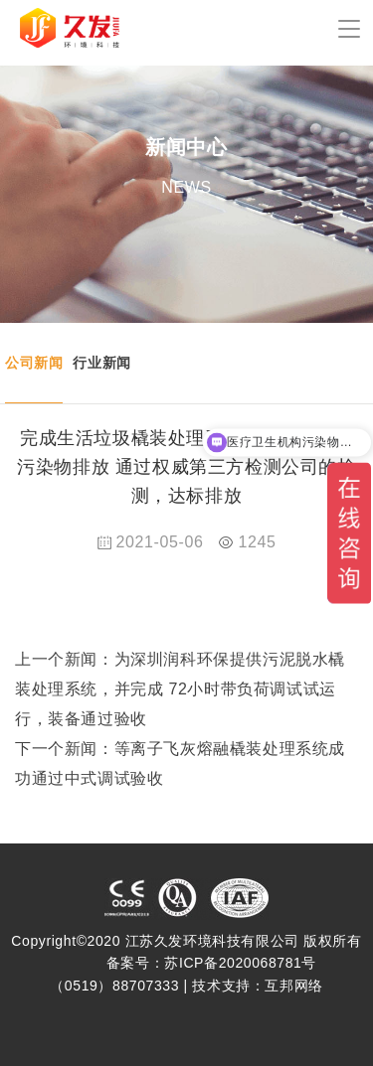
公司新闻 (34, 363)
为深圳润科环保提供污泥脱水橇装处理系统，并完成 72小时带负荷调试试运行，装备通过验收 (180, 689)
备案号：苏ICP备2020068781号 (211, 963)
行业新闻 (101, 363)
